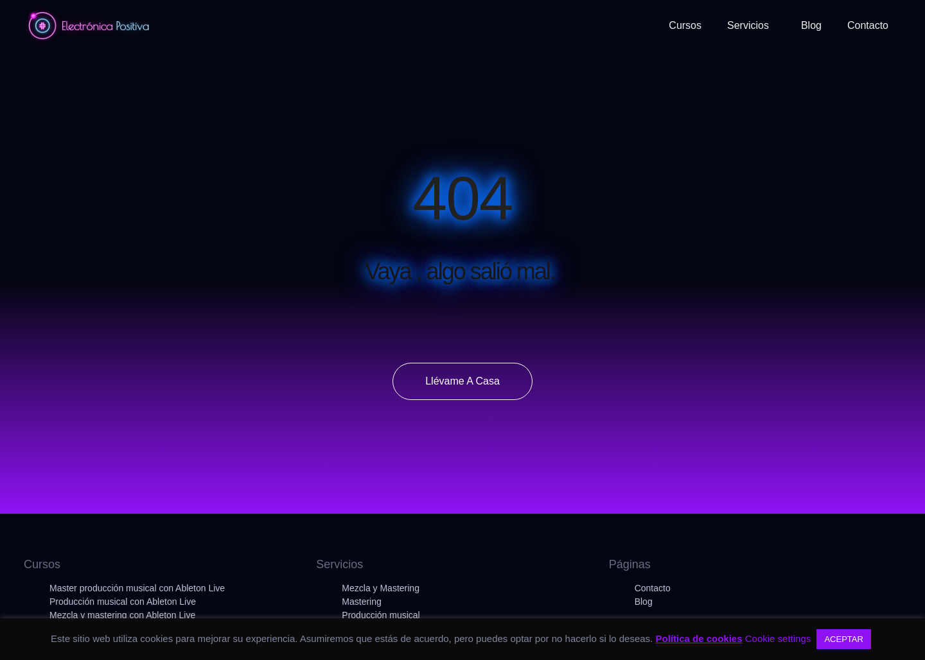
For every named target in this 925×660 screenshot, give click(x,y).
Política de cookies (698, 638)
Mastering (361, 601)
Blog (644, 601)
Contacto (653, 588)
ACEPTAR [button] (843, 639)
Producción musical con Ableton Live (122, 601)
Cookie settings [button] (778, 638)
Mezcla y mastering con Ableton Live (122, 615)
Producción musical (380, 615)
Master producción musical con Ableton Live (137, 588)
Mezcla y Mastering (380, 588)
